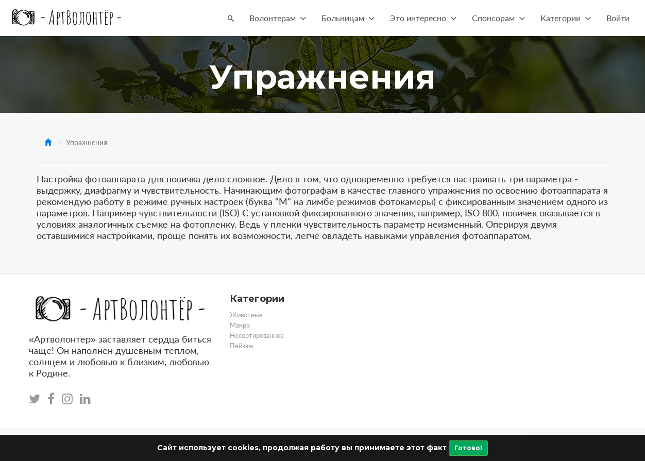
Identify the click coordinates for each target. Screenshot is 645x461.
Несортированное (257, 335)
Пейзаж (241, 346)
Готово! (468, 448)
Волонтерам (277, 18)
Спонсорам (498, 18)
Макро (240, 325)
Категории (565, 18)
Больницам (348, 18)
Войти (618, 18)
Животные (246, 315)
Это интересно (423, 18)
